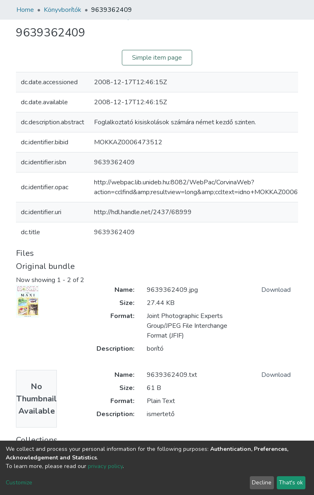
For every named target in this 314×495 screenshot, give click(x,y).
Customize (19, 482)
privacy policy (105, 466)
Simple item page (157, 57)
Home (25, 9)
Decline (261, 482)
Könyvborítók (62, 9)
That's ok (291, 482)
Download (276, 289)
